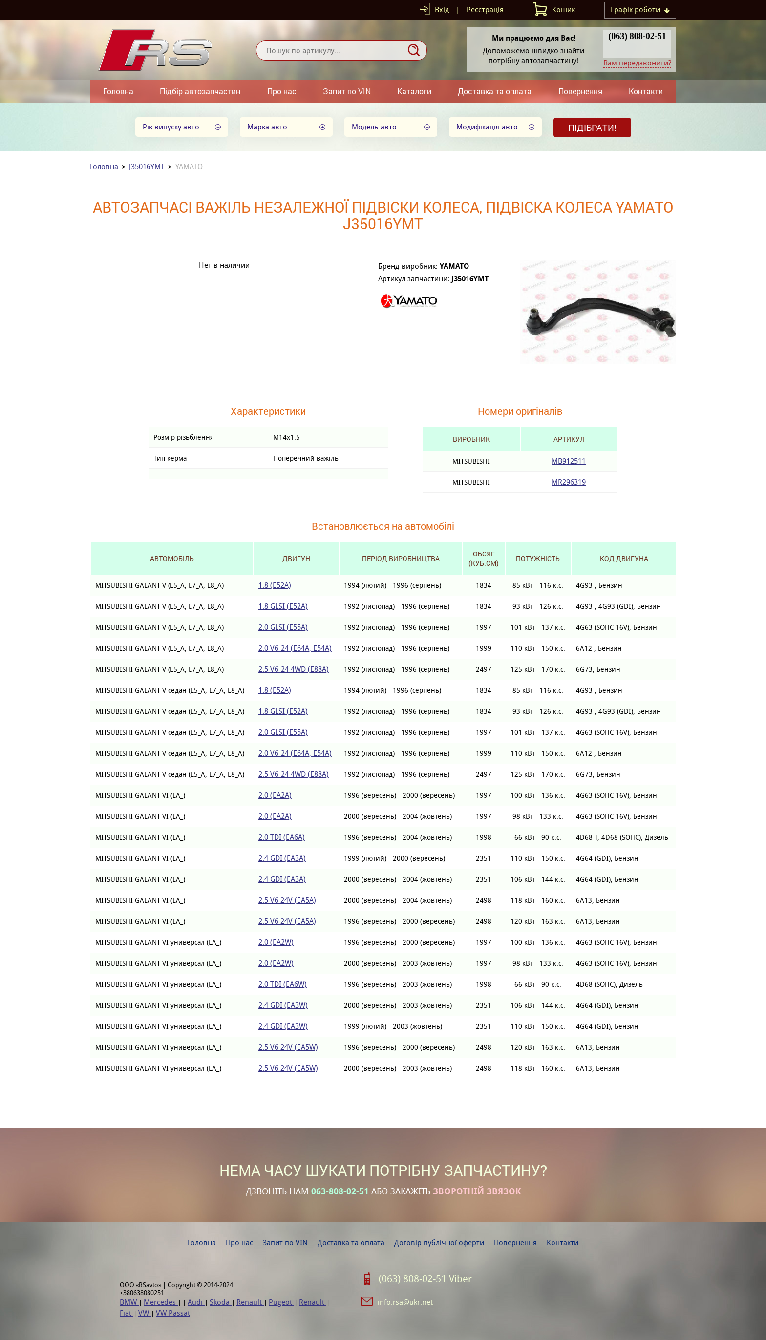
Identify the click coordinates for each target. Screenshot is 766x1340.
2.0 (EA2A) (275, 795)
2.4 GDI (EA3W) (283, 1005)
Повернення (580, 91)
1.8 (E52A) (274, 585)
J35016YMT (147, 166)
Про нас (282, 91)
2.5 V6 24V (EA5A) (287, 900)
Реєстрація (485, 9)
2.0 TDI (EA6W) (282, 984)
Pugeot (281, 1302)
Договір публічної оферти (439, 1242)
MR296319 (569, 482)
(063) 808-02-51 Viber (425, 1279)
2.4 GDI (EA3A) (282, 858)
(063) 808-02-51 (637, 36)
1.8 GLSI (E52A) (283, 606)
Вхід (442, 9)
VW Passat (173, 1313)
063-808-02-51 (340, 1191)
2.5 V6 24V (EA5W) (288, 1047)
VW (144, 1313)
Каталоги (414, 91)
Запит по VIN (347, 91)
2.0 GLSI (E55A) (283, 627)
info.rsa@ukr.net (405, 1302)
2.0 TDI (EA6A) (281, 837)
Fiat (126, 1313)
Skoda (221, 1302)
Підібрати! (592, 127)
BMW (129, 1302)
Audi (196, 1302)
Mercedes (161, 1302)
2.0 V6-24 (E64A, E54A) (295, 648)
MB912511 (569, 461)
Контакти (646, 91)
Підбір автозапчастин (200, 91)
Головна (118, 91)
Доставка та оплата (495, 91)
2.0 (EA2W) (276, 942)
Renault (250, 1302)
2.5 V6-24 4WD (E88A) (293, 669)
